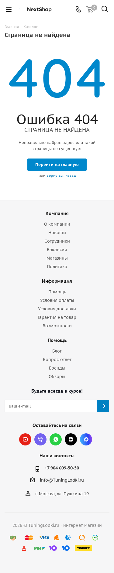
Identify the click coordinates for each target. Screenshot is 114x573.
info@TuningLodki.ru (62, 480)
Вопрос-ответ (57, 359)
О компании (57, 224)
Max (86, 439)
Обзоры (57, 376)
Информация (57, 281)
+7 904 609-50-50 (62, 468)
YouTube (25, 439)
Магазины (57, 258)
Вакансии (57, 249)
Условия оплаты (57, 300)
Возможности (57, 326)
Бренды (57, 368)
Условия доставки (57, 309)
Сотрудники (57, 241)
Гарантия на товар (57, 317)
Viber (40, 439)
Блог (57, 351)
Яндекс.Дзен (71, 439)
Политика (57, 266)
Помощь (57, 292)
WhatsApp (56, 439)
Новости (57, 232)
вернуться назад (61, 175)
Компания (57, 213)
